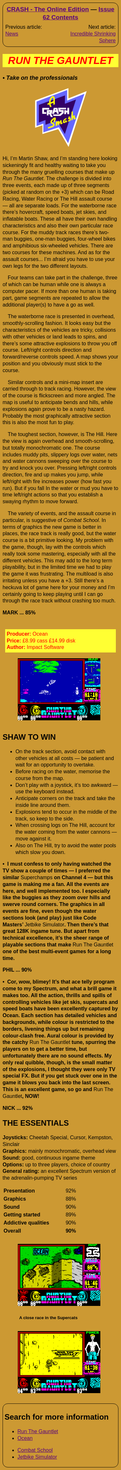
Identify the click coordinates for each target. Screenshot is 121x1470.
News (11, 33)
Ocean (25, 1438)
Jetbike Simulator (37, 1457)
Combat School (35, 1450)
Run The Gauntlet (37, 1431)
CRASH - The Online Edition (48, 9)
